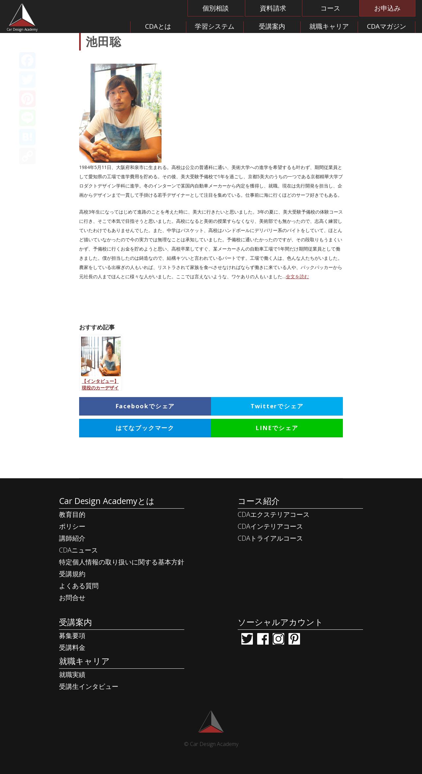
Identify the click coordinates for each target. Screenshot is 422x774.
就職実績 (72, 674)
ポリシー (72, 526)
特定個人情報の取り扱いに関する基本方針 (121, 561)
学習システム (214, 26)
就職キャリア (329, 26)
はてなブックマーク (145, 428)
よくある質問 (79, 585)
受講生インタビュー (88, 686)
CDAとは (158, 26)
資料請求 (273, 8)
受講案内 (272, 26)
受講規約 (72, 573)
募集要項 (72, 635)
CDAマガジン (386, 26)
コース (330, 8)
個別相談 (215, 8)
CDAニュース (78, 550)
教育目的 (72, 514)
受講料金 (72, 647)
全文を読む (297, 276)
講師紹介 (72, 538)
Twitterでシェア (277, 406)
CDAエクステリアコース (274, 514)
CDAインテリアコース (270, 526)
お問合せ (72, 597)
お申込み (387, 8)
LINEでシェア (277, 428)
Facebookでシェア (145, 406)
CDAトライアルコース (270, 538)
